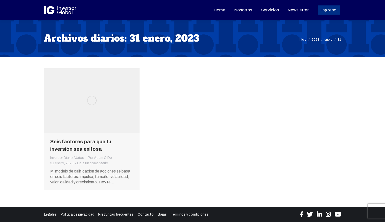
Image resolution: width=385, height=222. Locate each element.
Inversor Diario (61, 158)
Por (100, 158)
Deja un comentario (92, 163)
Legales (50, 214)
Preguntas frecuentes (116, 214)
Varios (79, 158)
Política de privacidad (77, 214)
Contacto (146, 214)
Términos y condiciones (190, 214)
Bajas (162, 214)
